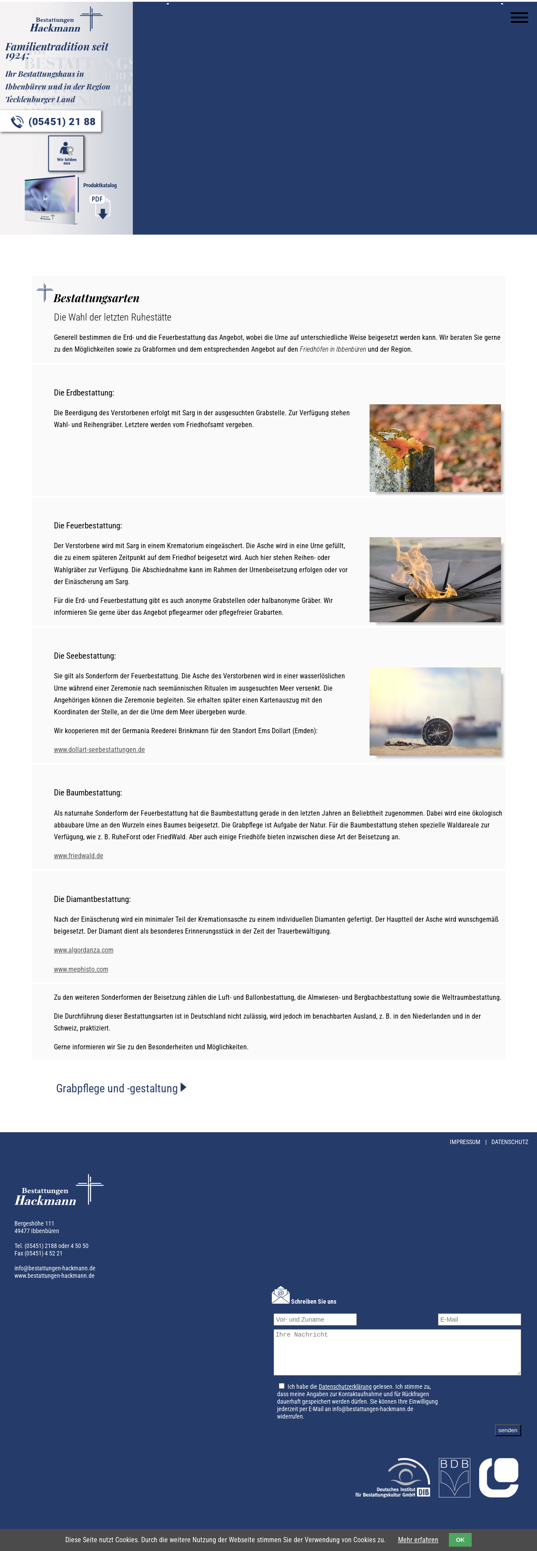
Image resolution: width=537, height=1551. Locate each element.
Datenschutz (509, 1146)
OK (460, 1540)
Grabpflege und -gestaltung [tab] (118, 1092)
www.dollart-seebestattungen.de (99, 754)
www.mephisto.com (81, 973)
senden (508, 1442)
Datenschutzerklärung (340, 1399)
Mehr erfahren (418, 1540)
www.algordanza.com (84, 954)
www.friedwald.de (78, 860)
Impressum (466, 1146)
